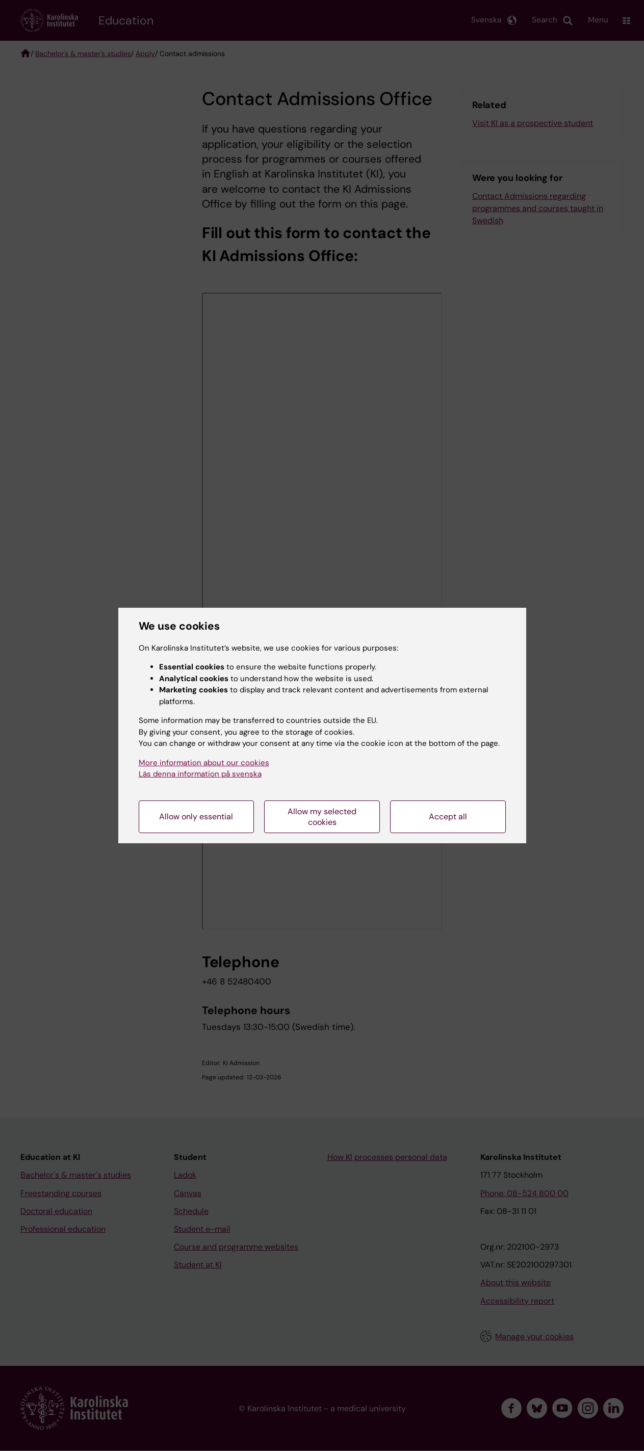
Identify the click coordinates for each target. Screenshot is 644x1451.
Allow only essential (196, 816)
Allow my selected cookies (322, 816)
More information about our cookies (204, 763)
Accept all (448, 816)
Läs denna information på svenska (200, 774)
